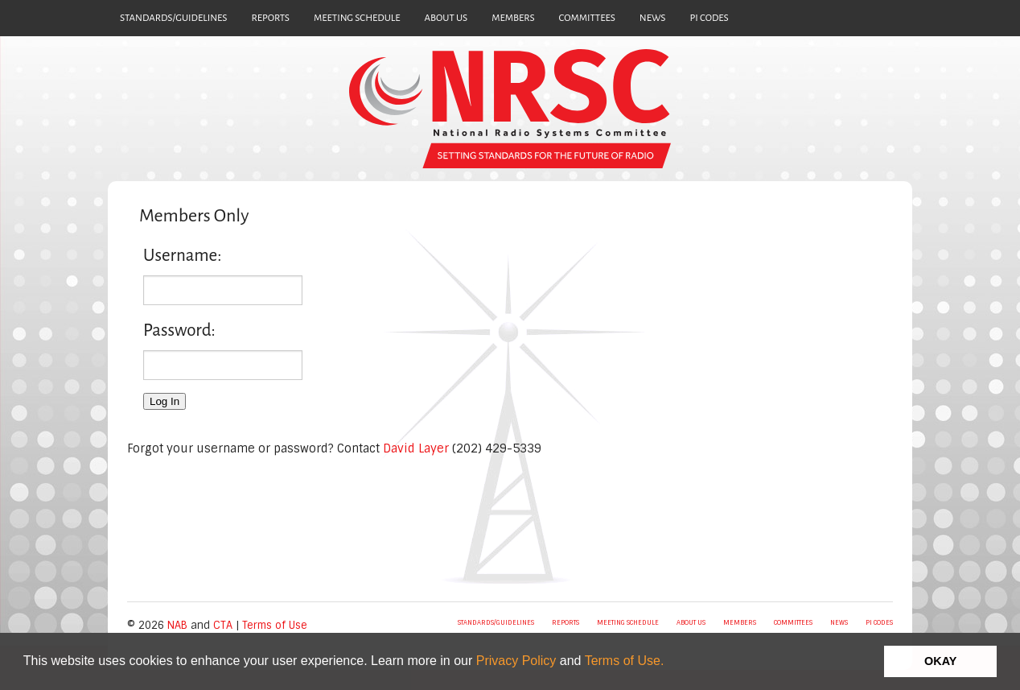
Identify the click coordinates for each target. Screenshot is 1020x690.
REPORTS (270, 18)
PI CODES (709, 18)
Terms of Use (274, 625)
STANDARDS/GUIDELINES (173, 18)
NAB (177, 625)
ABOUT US (446, 18)
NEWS (653, 18)
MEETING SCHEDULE (357, 18)
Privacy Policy (516, 660)
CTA (222, 625)
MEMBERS (512, 18)
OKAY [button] (940, 661)
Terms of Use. (624, 660)
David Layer (416, 448)
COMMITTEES (587, 18)
